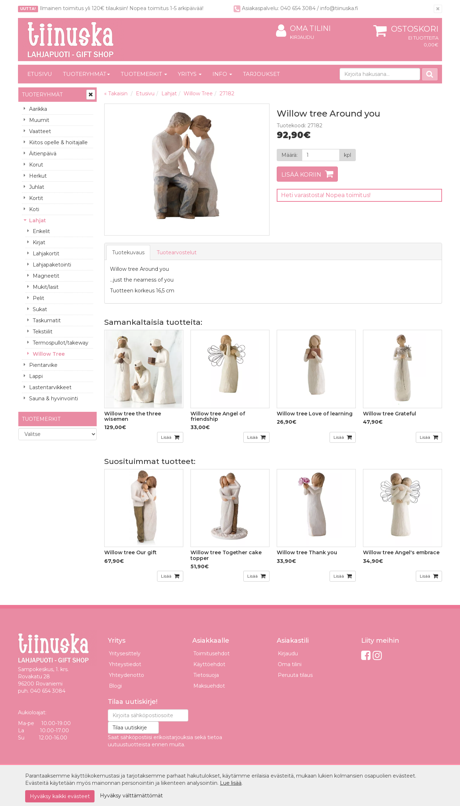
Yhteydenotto (126, 675)
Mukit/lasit (46, 287)
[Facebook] (366, 655)
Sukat (40, 309)
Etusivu (39, 73)
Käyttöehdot (209, 664)
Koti (34, 209)
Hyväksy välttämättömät (131, 795)
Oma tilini (303, 28)
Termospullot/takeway (60, 343)
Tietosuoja (206, 675)
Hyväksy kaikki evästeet (60, 796)
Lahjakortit (46, 253)
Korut (36, 164)
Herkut (38, 176)
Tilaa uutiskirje (129, 727)
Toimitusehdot (211, 653)
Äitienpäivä (42, 153)
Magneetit (46, 276)
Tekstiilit (42, 331)
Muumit (39, 120)
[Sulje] (438, 9)
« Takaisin (116, 93)
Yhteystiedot (125, 664)
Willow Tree (49, 354)
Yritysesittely (125, 653)
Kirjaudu (302, 37)
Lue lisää (231, 783)
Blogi (115, 686)
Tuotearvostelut (177, 252)
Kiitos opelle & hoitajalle (58, 142)
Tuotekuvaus (128, 252)
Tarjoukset (261, 73)
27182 (227, 93)
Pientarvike (43, 365)
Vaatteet (40, 131)
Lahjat (37, 220)
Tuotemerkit (144, 73)
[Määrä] (321, 155)
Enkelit (41, 231)
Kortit (36, 198)
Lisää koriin (301, 174)
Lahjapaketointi (52, 264)
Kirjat (39, 242)
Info (222, 73)
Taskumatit (47, 320)
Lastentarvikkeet (50, 387)
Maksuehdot (209, 686)
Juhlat (36, 187)
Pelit (38, 298)
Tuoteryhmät (86, 73)
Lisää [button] (166, 437)
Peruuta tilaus (295, 675)
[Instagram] (377, 655)
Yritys (190, 73)
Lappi (36, 376)
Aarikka (38, 109)
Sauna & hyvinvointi (53, 398)
